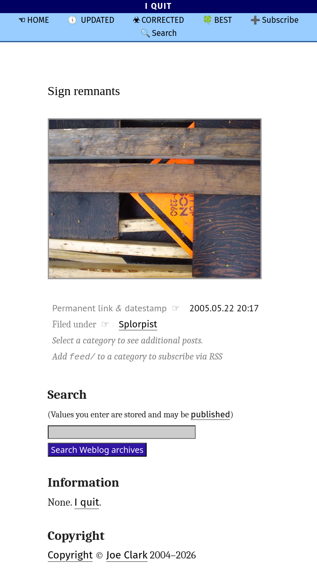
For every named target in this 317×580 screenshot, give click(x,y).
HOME (38, 20)
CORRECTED (163, 20)
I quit (86, 502)
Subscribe (280, 20)
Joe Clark (127, 555)
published (210, 414)
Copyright (70, 555)
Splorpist (138, 324)
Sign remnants (84, 91)
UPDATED (97, 20)
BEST (223, 20)
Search (164, 33)
